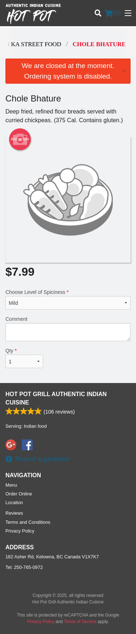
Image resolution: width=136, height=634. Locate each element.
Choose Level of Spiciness (68, 299)
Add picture (20, 139)
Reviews (14, 513)
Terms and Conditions (27, 522)
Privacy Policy (19, 531)
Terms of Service (80, 621)
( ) (113, 13)
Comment (68, 328)
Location (14, 502)
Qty (24, 358)
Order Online (18, 494)
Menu (11, 485)
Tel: (24, 567)
